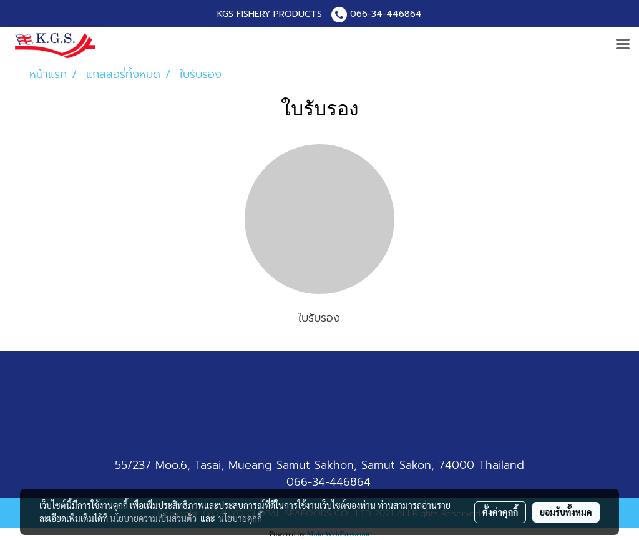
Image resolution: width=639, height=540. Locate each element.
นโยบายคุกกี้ (240, 518)
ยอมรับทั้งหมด (566, 512)
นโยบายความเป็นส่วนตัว (153, 518)
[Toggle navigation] (623, 45)
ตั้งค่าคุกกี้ (500, 512)
